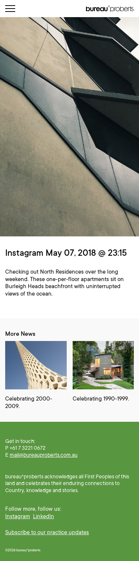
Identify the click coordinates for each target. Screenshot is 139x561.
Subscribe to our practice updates (47, 532)
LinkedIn (43, 516)
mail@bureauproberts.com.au (43, 455)
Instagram (17, 516)
